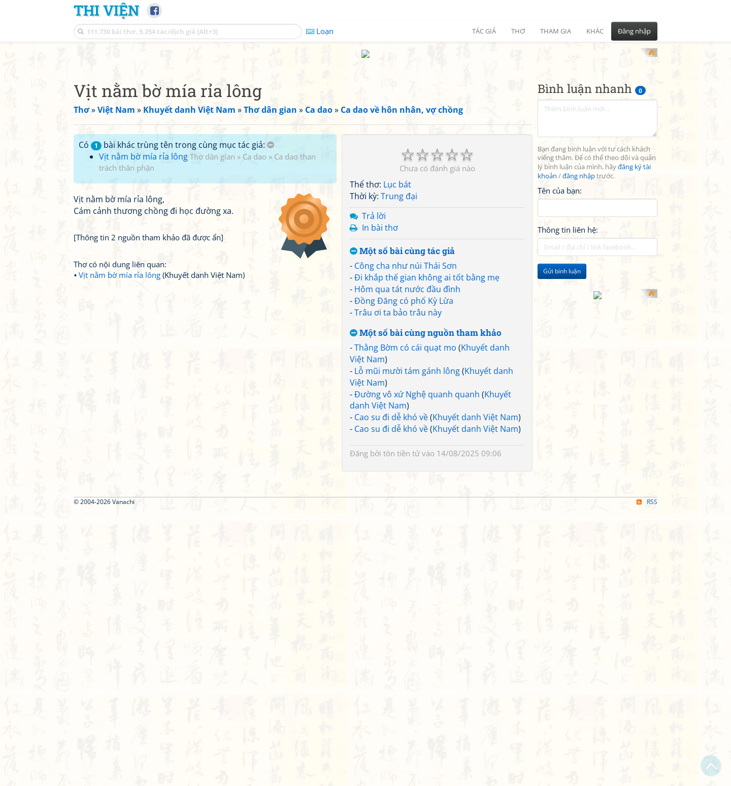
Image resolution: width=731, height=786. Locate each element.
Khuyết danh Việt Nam (475, 408)
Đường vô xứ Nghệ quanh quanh (417, 384)
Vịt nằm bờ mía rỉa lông (143, 146)
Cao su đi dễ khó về (391, 408)
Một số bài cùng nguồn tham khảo (426, 323)
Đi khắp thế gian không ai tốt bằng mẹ (427, 268)
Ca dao (255, 147)
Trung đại (399, 187)
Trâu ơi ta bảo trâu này (398, 302)
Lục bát (397, 175)
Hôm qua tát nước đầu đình (407, 279)
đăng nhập (578, 167)
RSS (647, 634)
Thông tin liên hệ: (568, 220)
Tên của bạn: (560, 181)
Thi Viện (106, 10)
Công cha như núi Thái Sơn (405, 256)
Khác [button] (595, 31)
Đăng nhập (634, 31)
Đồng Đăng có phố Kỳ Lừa (403, 291)
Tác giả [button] (484, 31)
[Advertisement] (365, 553)
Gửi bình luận (562, 262)
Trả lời (374, 206)
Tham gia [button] (555, 31)
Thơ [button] (518, 31)
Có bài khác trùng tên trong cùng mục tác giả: (176, 135)
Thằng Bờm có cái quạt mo (405, 338)
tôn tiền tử (401, 443)
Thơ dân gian (212, 147)
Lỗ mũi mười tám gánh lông (407, 361)
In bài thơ (380, 218)
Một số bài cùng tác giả (402, 241)
